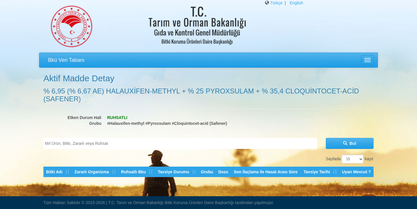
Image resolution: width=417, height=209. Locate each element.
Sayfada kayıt (349, 159)
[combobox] (180, 143)
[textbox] (182, 143)
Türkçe (276, 3)
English (296, 3)
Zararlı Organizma (91, 172)
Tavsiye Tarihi (316, 172)
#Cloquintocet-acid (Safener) (199, 123)
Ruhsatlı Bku (133, 172)
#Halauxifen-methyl (125, 123)
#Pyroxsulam (158, 123)
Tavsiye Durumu (173, 172)
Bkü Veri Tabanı (66, 60)
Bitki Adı (54, 172)
